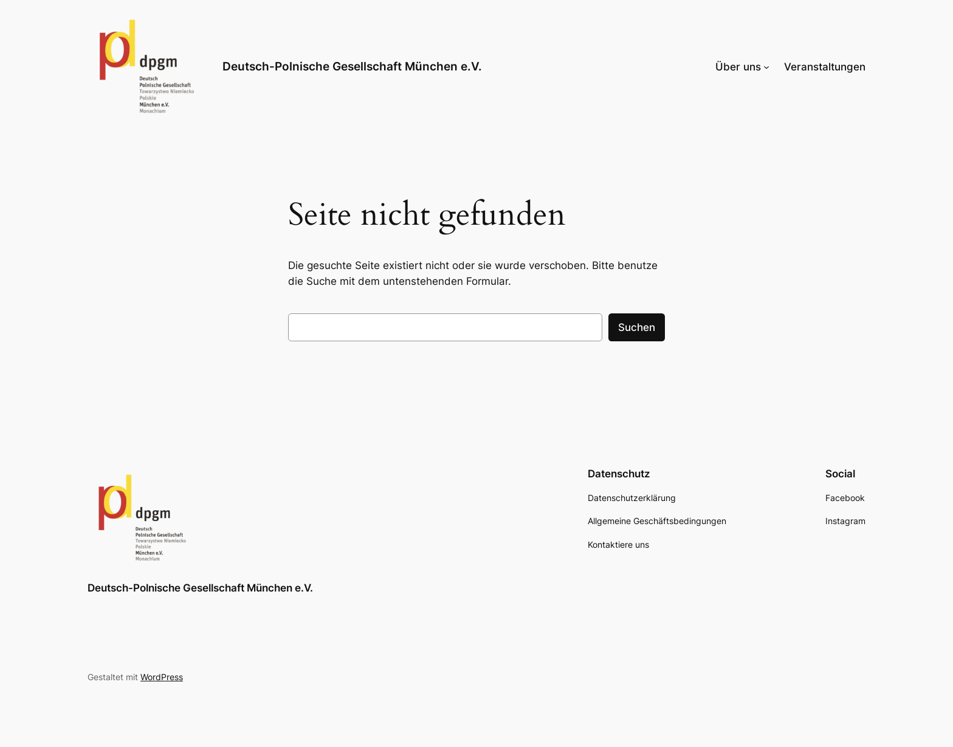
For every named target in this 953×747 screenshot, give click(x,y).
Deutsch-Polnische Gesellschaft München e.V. (352, 66)
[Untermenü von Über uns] (766, 67)
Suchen (636, 327)
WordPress (161, 677)
